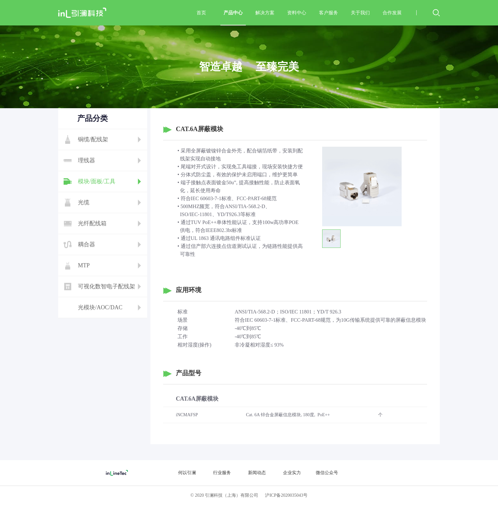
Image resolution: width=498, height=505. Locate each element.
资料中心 (296, 12)
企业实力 (292, 472)
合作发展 (392, 12)
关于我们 (360, 12)
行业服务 (222, 472)
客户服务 (328, 12)
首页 (201, 12)
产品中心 (233, 17)
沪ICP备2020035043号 (286, 495)
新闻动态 (257, 472)
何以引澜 (187, 472)
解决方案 (264, 12)
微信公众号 (327, 472)
